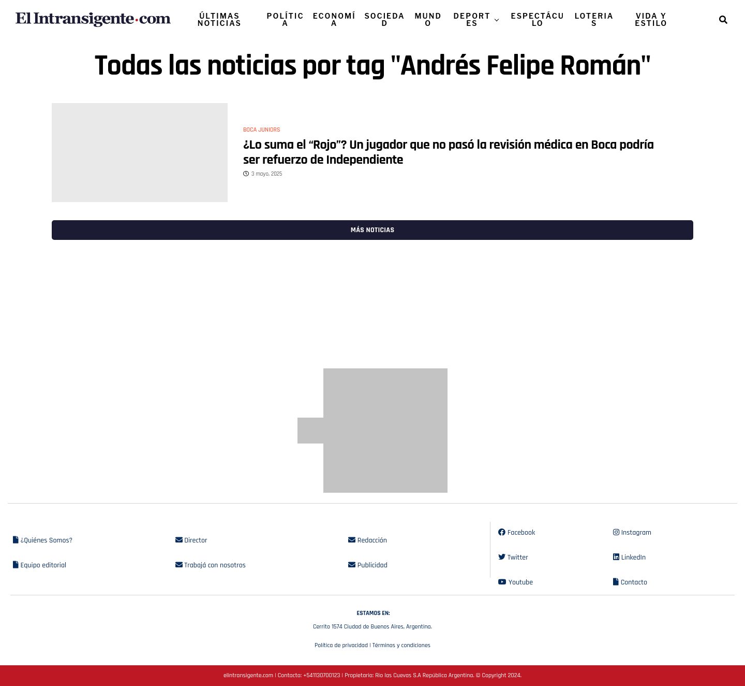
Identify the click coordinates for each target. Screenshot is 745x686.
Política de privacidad (341, 645)
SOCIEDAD (384, 19)
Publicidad (367, 565)
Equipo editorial (39, 565)
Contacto (630, 582)
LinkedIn (629, 557)
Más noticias (372, 230)
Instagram (632, 532)
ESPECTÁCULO (537, 19)
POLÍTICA (285, 19)
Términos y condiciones (401, 645)
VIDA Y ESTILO (651, 19)
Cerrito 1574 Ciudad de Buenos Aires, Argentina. (372, 619)
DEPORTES (472, 19)
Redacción (367, 540)
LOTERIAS (594, 19)
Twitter (513, 557)
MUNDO (428, 19)
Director (191, 540)
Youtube (515, 582)
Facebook (516, 532)
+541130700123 (321, 675)
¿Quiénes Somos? (42, 540)
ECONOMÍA (334, 19)
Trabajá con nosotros (210, 565)
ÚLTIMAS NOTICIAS (220, 19)
